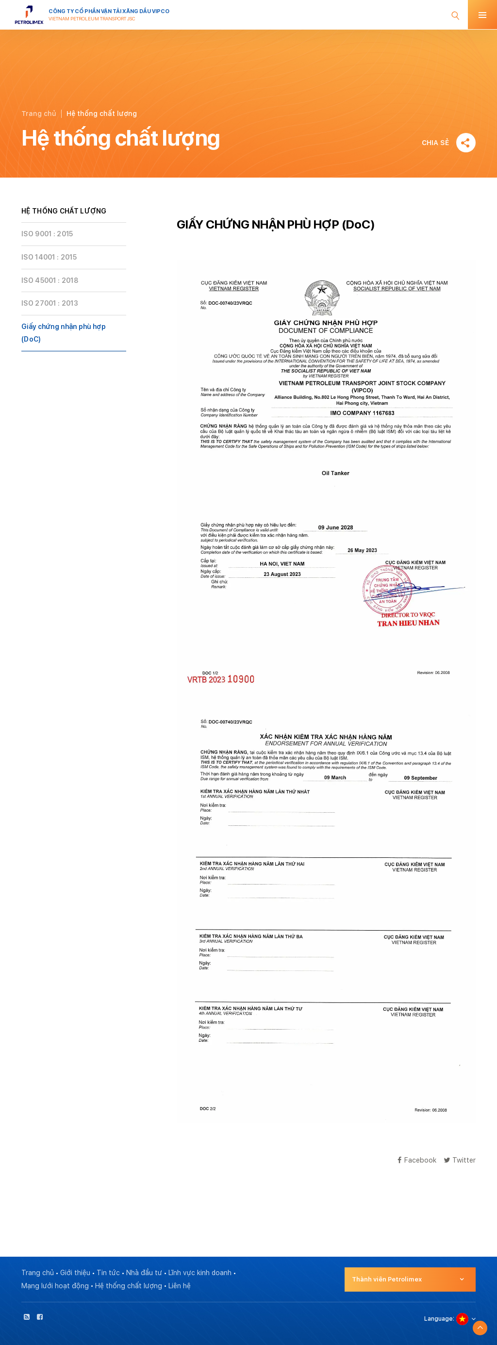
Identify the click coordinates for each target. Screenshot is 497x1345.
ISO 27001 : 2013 (49, 303)
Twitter (460, 1160)
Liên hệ (179, 1286)
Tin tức (108, 1273)
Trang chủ (38, 113)
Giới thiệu (75, 1273)
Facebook (417, 1160)
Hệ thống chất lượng (128, 1286)
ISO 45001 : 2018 (49, 280)
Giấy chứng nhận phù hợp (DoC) (63, 333)
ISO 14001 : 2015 (49, 257)
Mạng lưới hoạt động (55, 1286)
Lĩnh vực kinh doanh (200, 1273)
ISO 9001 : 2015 (47, 234)
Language (438, 1318)
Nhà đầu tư (144, 1273)
